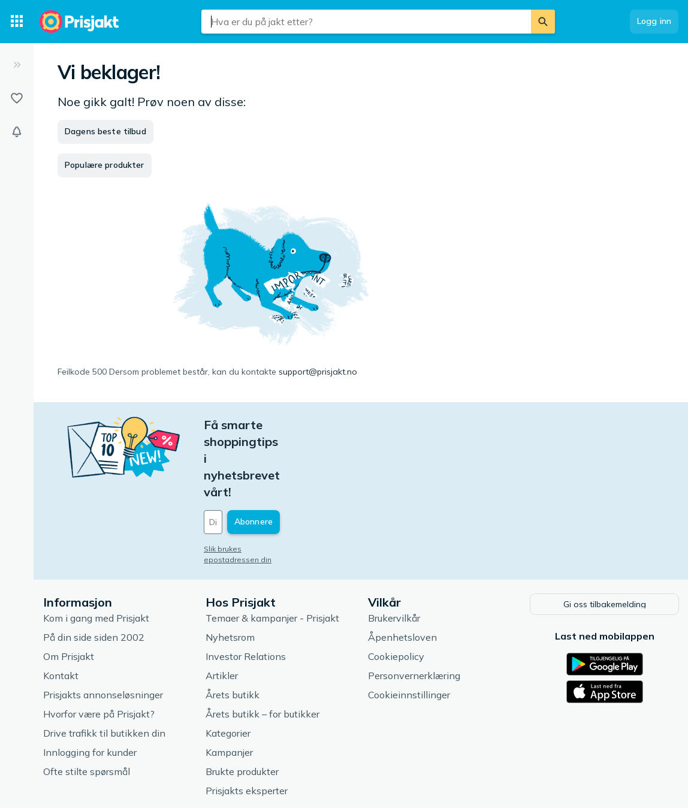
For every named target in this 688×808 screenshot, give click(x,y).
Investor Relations (246, 588)
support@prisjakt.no (318, 371)
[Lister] (17, 98)
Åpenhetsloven (402, 569)
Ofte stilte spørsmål (86, 703)
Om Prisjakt (68, 588)
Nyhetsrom (230, 569)
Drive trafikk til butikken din (104, 665)
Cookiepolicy (396, 588)
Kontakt (61, 607)
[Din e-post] (285, 455)
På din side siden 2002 (93, 569)
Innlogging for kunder (90, 684)
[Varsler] (17, 132)
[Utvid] (17, 65)
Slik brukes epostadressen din (257, 481)
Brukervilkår (394, 550)
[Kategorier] (17, 21)
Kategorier (228, 665)
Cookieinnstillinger (409, 626)
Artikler (222, 607)
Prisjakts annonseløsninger (103, 626)
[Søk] (543, 22)
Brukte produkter (242, 703)
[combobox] (366, 22)
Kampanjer (229, 684)
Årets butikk (232, 626)
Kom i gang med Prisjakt (96, 550)
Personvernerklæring (414, 607)
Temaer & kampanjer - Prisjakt (272, 550)
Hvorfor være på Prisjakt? (99, 646)
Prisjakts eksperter (247, 722)
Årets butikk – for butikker (262, 646)
